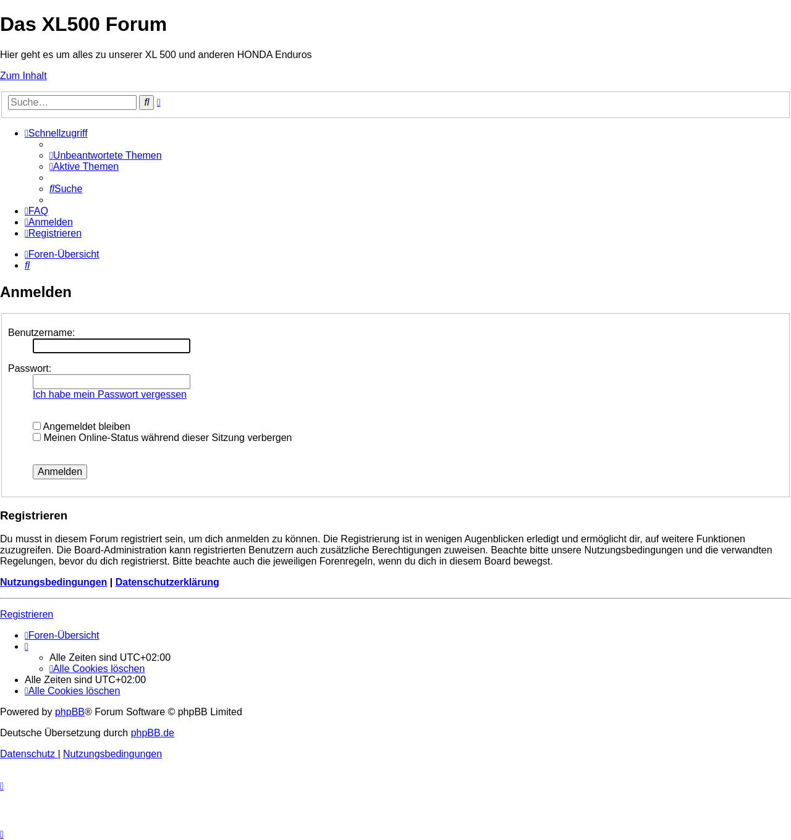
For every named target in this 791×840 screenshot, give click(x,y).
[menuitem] (105, 155)
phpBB (70, 712)
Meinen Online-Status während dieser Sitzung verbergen (162, 437)
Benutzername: (41, 332)
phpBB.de (152, 733)
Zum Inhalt (23, 75)
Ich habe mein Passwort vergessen (110, 394)
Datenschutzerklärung (167, 582)
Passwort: (29, 368)
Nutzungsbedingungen (53, 582)
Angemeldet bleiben (81, 426)
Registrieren (26, 614)
